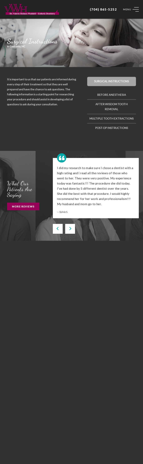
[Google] (62, 444)
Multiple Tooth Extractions (111, 118)
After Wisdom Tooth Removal (111, 106)
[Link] (31, 9)
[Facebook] (72, 444)
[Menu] (131, 9)
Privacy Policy (119, 455)
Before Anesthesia (111, 94)
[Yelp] (81, 444)
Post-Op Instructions (111, 128)
